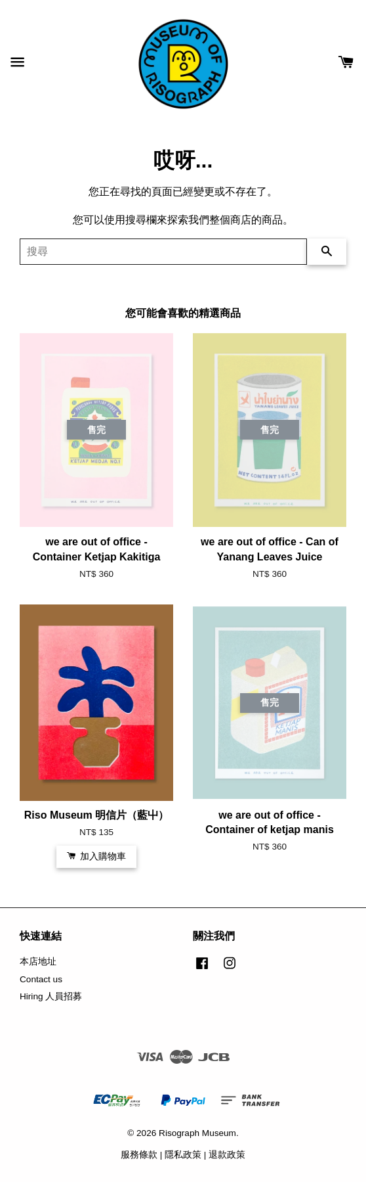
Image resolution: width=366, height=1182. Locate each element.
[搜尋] (163, 252)
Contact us (41, 979)
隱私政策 (183, 1155)
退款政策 (227, 1155)
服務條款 (139, 1155)
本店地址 (38, 961)
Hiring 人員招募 (51, 996)
